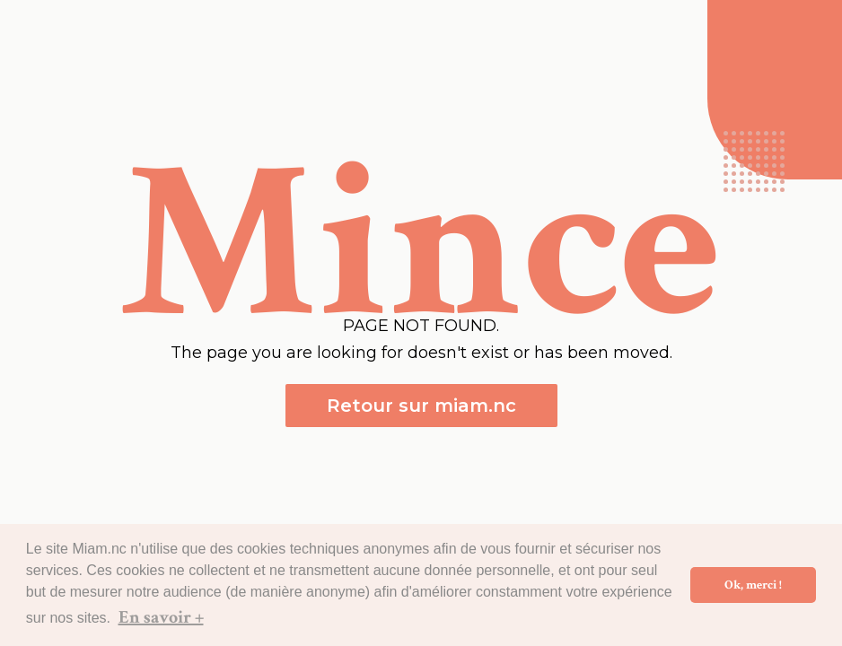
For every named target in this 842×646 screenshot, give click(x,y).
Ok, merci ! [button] (753, 584)
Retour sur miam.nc (421, 405)
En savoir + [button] (161, 617)
